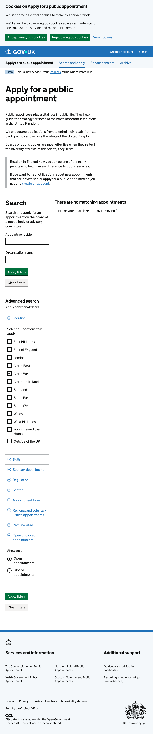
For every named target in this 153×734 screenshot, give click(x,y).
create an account (35, 183)
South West (22, 406)
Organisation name (19, 252)
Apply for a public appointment (29, 63)
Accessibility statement (75, 701)
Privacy (23, 701)
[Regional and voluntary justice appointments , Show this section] (27, 512)
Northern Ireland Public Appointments (69, 668)
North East (22, 366)
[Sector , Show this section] (27, 490)
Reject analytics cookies (70, 37)
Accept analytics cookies (26, 37)
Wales (18, 414)
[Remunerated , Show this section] (27, 525)
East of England (25, 350)
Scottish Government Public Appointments (72, 679)
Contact (10, 701)
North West (22, 374)
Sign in (143, 51)
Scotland (20, 390)
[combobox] (27, 259)
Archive (125, 63)
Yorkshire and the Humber (27, 431)
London (19, 358)
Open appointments (24, 560)
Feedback (51, 701)
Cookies (37, 701)
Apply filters (17, 272)
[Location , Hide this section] (27, 318)
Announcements (102, 63)
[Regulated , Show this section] (27, 480)
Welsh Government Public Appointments (21, 679)
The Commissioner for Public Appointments (23, 668)
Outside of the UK (27, 441)
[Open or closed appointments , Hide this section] (27, 538)
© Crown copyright (135, 723)
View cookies (102, 37)
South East (22, 398)
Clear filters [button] (16, 283)
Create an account (121, 51)
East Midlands (24, 342)
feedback (55, 72)
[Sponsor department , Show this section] (27, 469)
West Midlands (25, 422)
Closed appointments (24, 572)
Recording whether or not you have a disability (122, 679)
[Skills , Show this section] (27, 459)
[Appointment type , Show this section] (27, 500)
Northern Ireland (26, 382)
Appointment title (18, 234)
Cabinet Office (29, 708)
